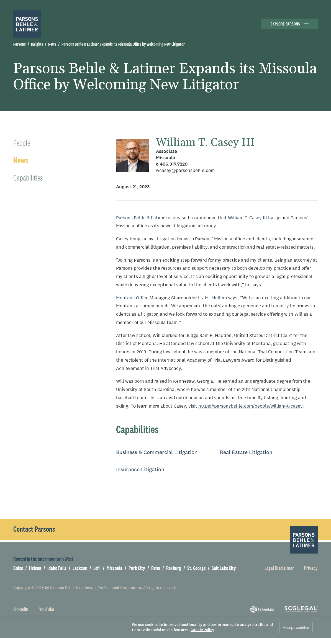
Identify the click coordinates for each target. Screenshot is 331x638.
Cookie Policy (202, 629)
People (21, 142)
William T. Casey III (205, 143)
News (20, 160)
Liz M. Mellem (212, 298)
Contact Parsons (34, 529)
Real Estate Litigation (246, 452)
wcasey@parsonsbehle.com (185, 170)
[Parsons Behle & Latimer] (27, 24)
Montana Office (132, 298)
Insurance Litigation (140, 469)
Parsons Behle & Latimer (141, 218)
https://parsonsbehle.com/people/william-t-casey (250, 406)
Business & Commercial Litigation (156, 452)
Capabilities (28, 177)
